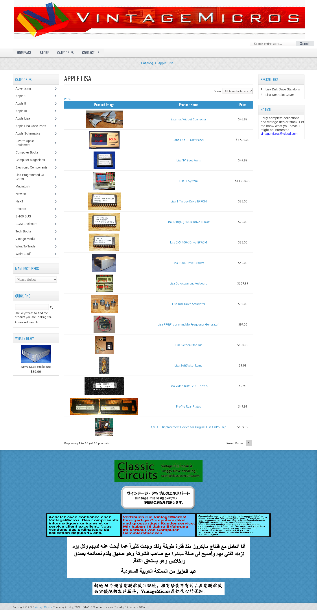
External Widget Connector (188, 119)
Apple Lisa (165, 63)
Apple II (23, 103)
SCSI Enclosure (29, 224)
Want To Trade (25, 246)
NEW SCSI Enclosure (36, 367)
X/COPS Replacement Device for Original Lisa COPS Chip (188, 427)
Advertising (25, 88)
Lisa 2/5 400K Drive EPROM (188, 242)
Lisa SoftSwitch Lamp (189, 365)
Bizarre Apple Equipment (25, 143)
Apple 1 (23, 96)
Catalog (147, 63)
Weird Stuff (25, 254)
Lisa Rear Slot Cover (279, 95)
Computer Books (30, 152)
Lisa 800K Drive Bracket (188, 263)
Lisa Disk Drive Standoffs (188, 304)
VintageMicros (43, 607)
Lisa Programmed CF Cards (30, 177)
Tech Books (27, 231)
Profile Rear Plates (188, 406)
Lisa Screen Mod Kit (188, 345)
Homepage (24, 52)
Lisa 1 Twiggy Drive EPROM (189, 201)
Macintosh (25, 186)
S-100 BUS (26, 216)
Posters (23, 209)
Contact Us (90, 52)
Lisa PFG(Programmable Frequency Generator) (188, 324)
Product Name (188, 104)
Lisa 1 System (188, 181)
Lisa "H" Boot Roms (189, 160)
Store (44, 52)
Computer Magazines (33, 160)
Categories (65, 52)
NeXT (20, 201)
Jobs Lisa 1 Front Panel (188, 140)
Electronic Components (34, 167)
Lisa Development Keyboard (188, 283)
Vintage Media (28, 239)
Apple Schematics (30, 133)
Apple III (23, 111)
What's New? (24, 338)
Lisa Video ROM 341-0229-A (189, 386)
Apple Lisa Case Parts (33, 126)
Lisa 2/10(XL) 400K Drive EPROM (188, 222)
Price (67, 99)
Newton (21, 194)
